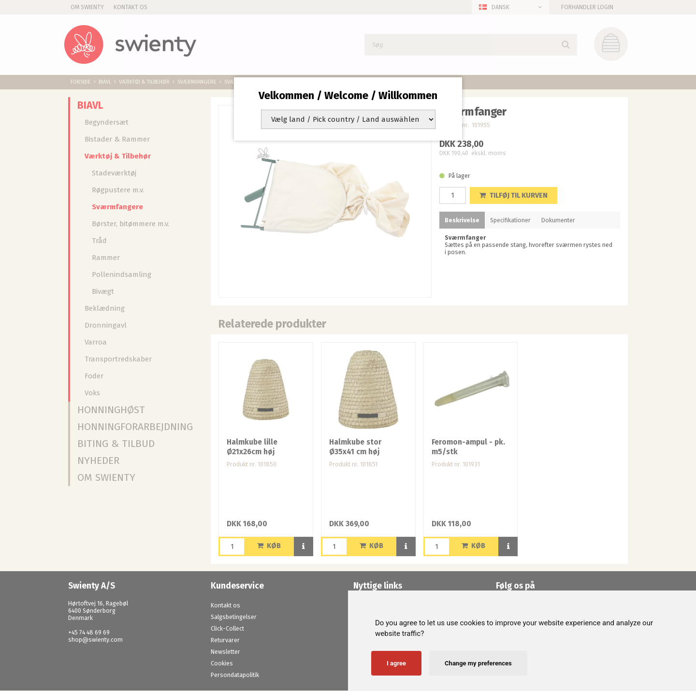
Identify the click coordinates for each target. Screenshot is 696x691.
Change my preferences (478, 663)
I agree (396, 663)
